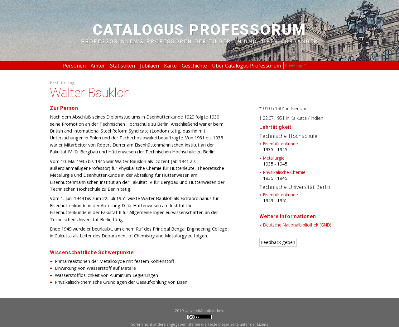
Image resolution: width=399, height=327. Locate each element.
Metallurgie (274, 158)
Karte (170, 65)
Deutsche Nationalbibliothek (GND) (297, 225)
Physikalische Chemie (284, 172)
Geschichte (194, 65)
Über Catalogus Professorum (246, 65)
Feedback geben (278, 242)
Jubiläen (149, 65)
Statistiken (122, 65)
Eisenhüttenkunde (280, 144)
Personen (74, 65)
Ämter (98, 65)
